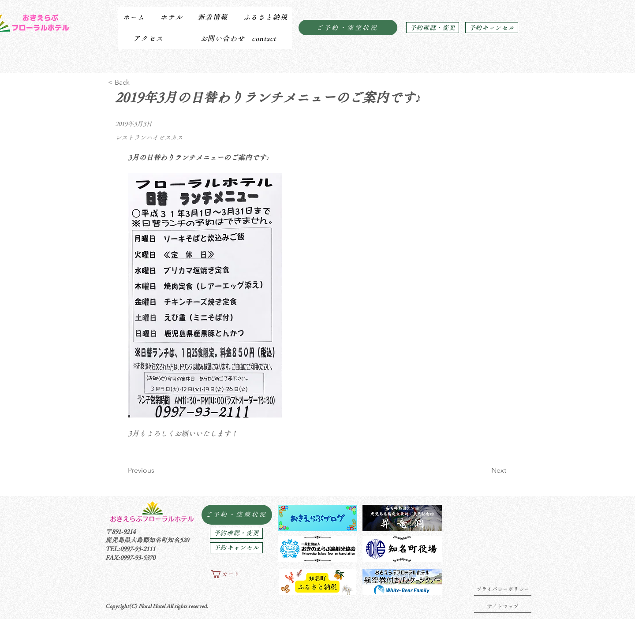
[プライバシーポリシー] (502, 589)
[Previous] (157, 470)
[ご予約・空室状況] (348, 27)
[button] (171, 17)
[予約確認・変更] (432, 27)
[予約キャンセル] (491, 27)
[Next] (484, 470)
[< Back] (137, 82)
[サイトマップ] (502, 606)
